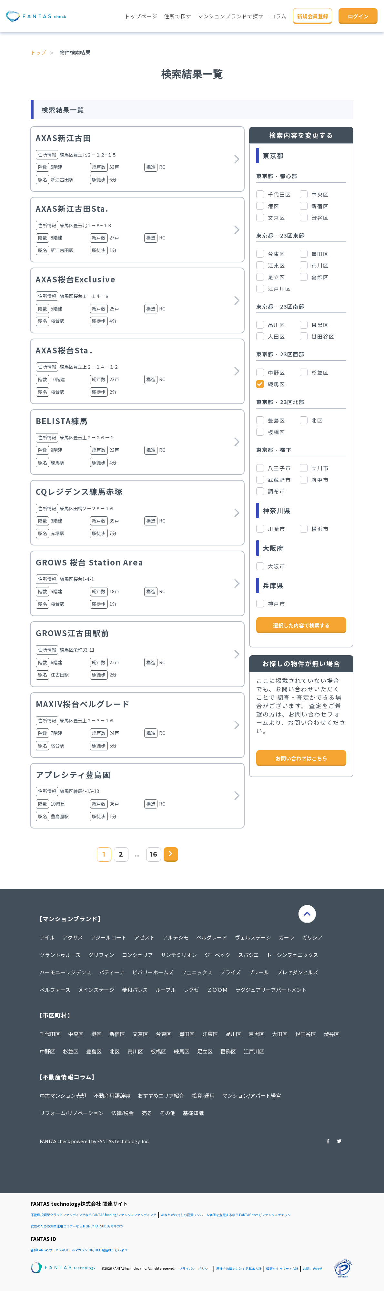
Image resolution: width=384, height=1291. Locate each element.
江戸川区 (254, 1051)
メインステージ (96, 989)
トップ (38, 52)
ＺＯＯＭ (217, 989)
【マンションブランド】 (70, 918)
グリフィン (101, 955)
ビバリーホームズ (153, 972)
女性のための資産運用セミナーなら (77, 1226)
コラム (278, 16)
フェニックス (196, 972)
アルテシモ (175, 937)
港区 (96, 1034)
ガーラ (286, 937)
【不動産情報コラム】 (67, 1076)
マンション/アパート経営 (251, 1095)
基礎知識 (193, 1113)
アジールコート (108, 937)
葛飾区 (228, 1051)
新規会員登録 (312, 16)
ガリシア (312, 937)
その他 (167, 1113)
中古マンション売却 (63, 1095)
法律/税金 (122, 1113)
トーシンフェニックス (292, 955)
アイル (47, 937)
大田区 (280, 1034)
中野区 (47, 1051)
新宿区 (117, 1034)
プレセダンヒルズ (297, 972)
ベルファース (55, 989)
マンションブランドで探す (231, 16)
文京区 (140, 1034)
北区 (114, 1051)
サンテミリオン (179, 955)
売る (147, 1113)
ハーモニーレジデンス (65, 972)
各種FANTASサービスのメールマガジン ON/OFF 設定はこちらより (79, 1249)
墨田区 (187, 1034)
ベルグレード (211, 937)
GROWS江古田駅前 (72, 632)
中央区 (76, 1034)
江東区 (210, 1034)
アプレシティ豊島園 (73, 774)
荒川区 (135, 1051)
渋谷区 (331, 1034)
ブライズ (230, 972)
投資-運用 (203, 1095)
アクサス (73, 937)
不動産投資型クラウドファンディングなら (93, 1214)
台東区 (163, 1034)
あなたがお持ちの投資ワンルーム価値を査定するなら (226, 1214)
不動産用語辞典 (112, 1095)
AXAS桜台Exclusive (76, 279)
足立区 (205, 1051)
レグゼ (191, 989)
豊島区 (94, 1051)
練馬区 (181, 1051)
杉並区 (70, 1051)
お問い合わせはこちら (301, 758)
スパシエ (248, 955)
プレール (258, 972)
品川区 (233, 1034)
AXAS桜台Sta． (66, 350)
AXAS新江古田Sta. (72, 208)
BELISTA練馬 (62, 420)
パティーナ (112, 972)
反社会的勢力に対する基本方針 (238, 1268)
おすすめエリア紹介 (161, 1095)
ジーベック (217, 955)
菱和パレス (135, 989)
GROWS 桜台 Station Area (90, 562)
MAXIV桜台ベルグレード (83, 703)
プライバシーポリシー (195, 1268)
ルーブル (166, 989)
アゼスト (144, 937)
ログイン (358, 16)
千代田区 (50, 1034)
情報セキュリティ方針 (282, 1268)
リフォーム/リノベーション (72, 1113)
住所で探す (177, 16)
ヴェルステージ (253, 937)
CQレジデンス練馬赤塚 (79, 491)
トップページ (141, 16)
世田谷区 (305, 1034)
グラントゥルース (60, 955)
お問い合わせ (312, 1268)
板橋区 (158, 1051)
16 (153, 854)
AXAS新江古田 (63, 137)
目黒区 (256, 1034)
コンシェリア (137, 955)
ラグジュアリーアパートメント (271, 989)
